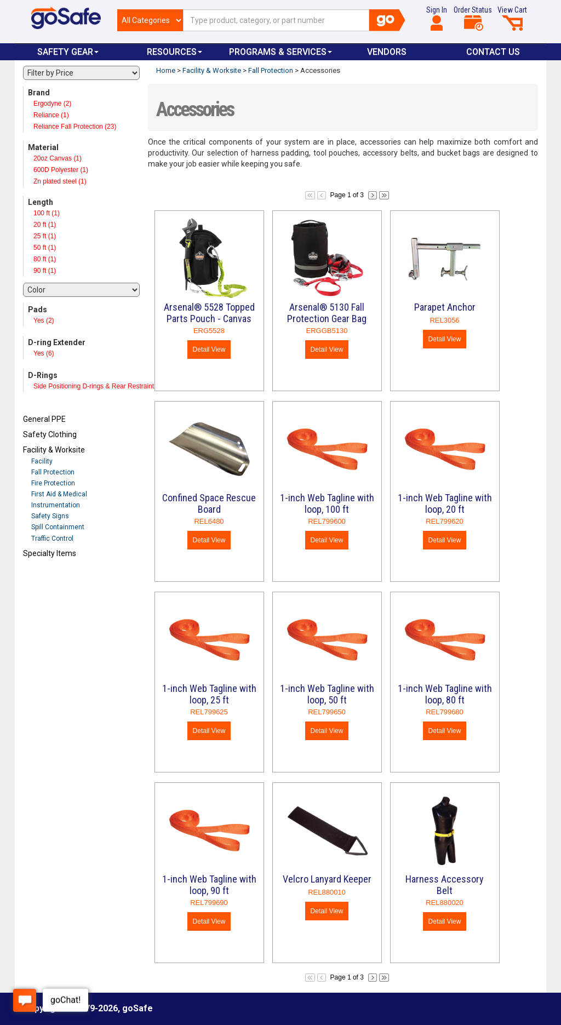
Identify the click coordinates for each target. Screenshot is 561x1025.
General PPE (44, 419)
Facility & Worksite (54, 449)
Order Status (473, 18)
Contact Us (493, 52)
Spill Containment (57, 527)
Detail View (209, 349)
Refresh (44, 579)
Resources (174, 52)
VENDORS (387, 52)
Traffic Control (52, 538)
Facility (42, 461)
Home (165, 70)
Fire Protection (53, 483)
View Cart (512, 18)
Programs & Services (280, 52)
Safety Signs (50, 516)
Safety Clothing (50, 434)
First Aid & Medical (59, 494)
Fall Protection (53, 472)
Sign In (436, 18)
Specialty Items (49, 553)
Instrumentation (55, 505)
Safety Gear (68, 52)
